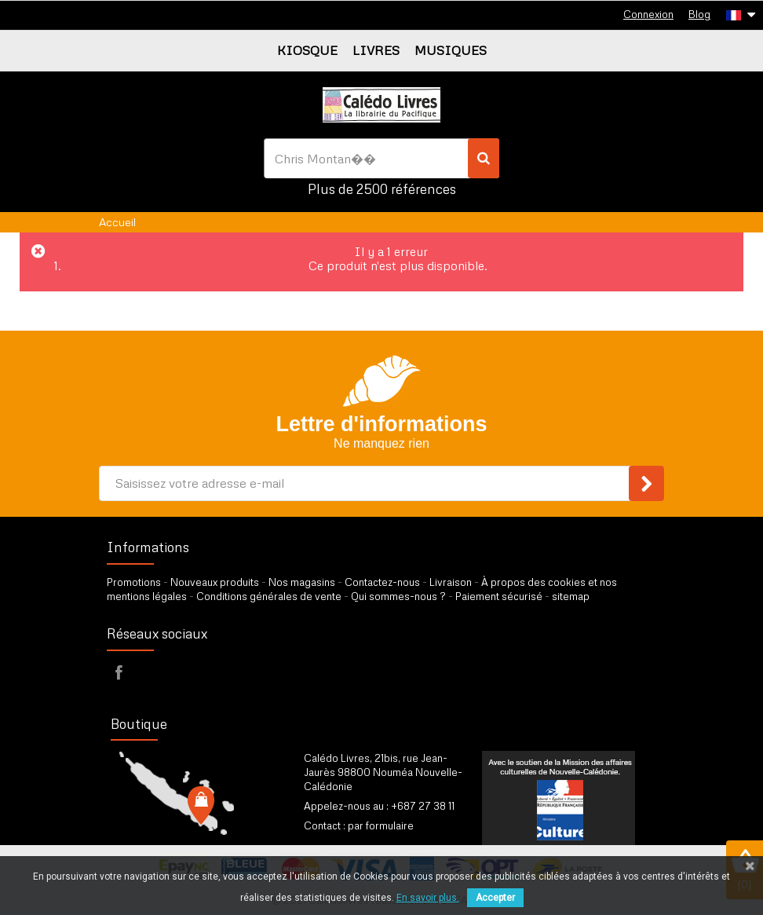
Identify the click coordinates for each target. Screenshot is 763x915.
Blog (699, 14)
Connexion (648, 14)
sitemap (571, 596)
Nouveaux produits (214, 582)
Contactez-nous (382, 582)
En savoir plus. (427, 897)
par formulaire (381, 825)
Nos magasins (301, 582)
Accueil (117, 222)
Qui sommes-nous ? (398, 596)
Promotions (134, 582)
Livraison (450, 582)
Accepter (495, 897)
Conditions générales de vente (268, 596)
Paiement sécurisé (498, 596)
